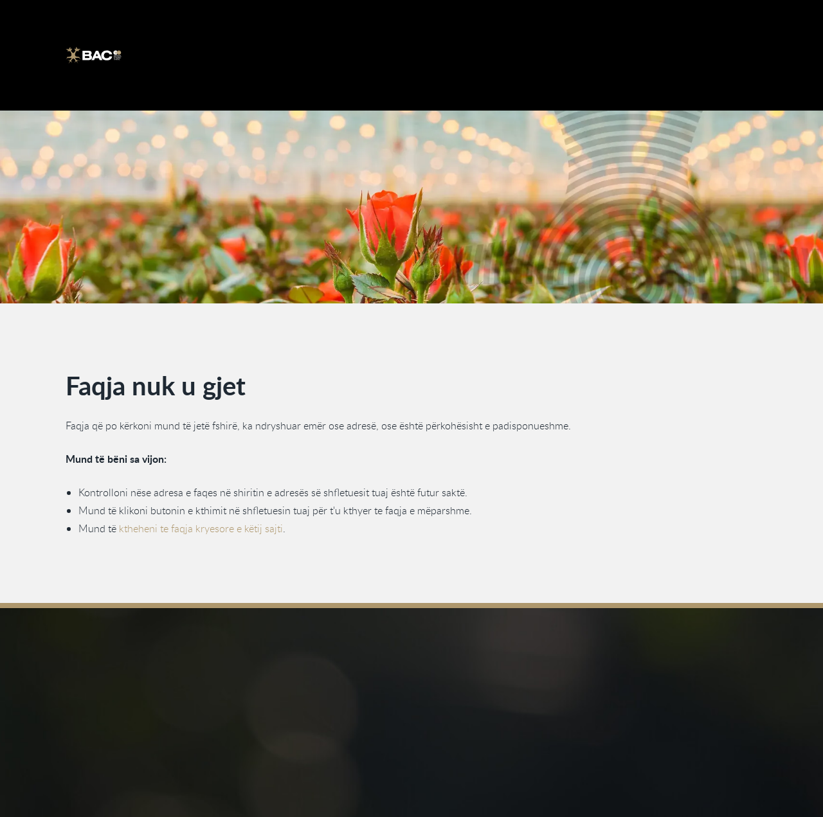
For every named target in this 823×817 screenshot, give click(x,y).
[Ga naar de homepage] (94, 55)
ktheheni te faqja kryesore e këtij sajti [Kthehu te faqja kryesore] (201, 528)
